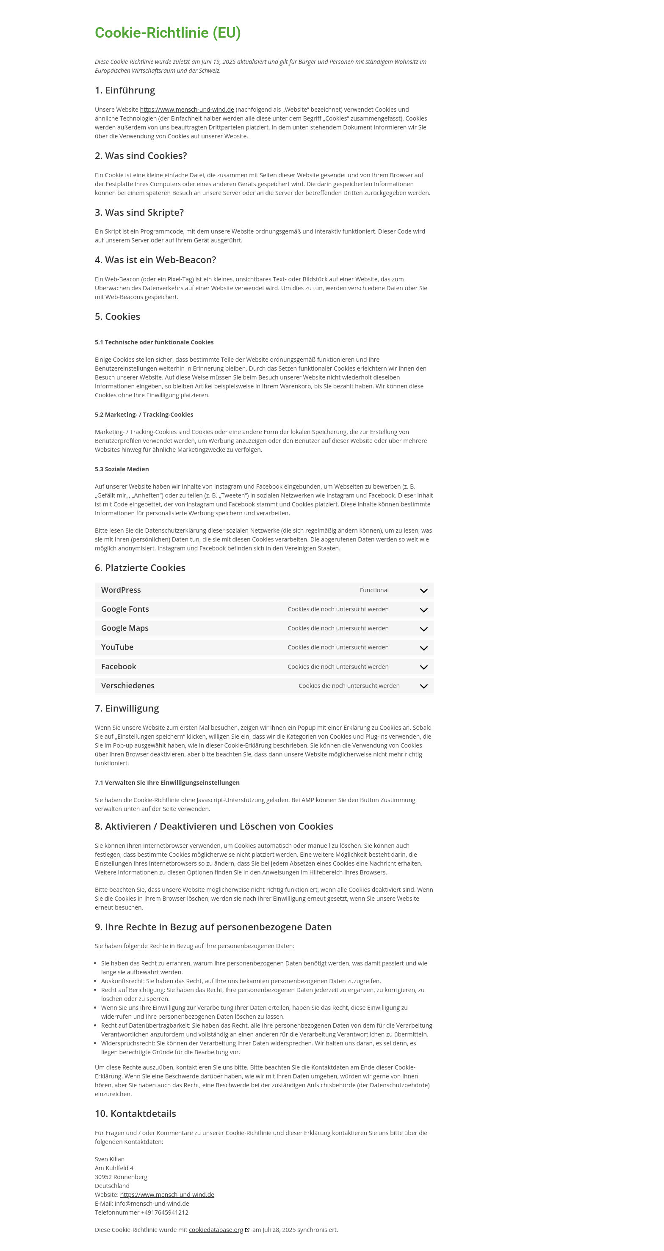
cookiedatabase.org (216, 1230)
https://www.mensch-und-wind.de (187, 109)
